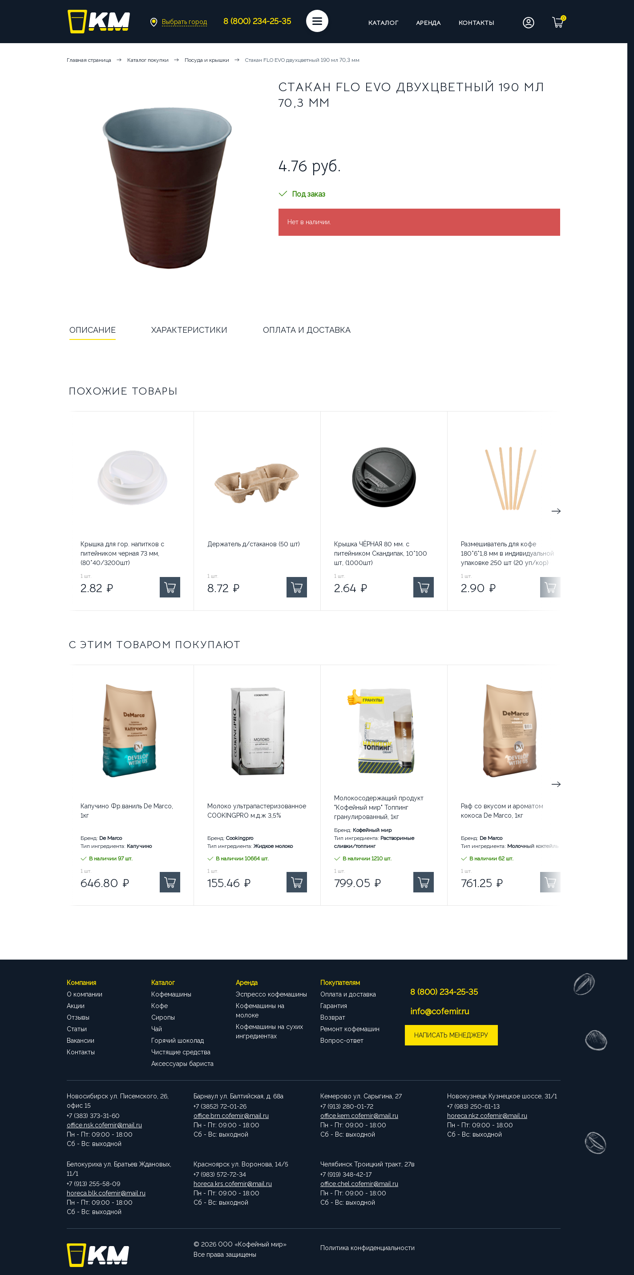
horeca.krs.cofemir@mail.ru (233, 1183)
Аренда (428, 23)
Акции (76, 1005)
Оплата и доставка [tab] (307, 330)
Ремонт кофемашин (350, 1029)
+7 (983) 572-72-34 (220, 1174)
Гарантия (333, 1005)
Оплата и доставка (348, 994)
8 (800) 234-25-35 (445, 992)
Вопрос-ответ (341, 1040)
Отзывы (78, 1017)
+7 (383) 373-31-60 (93, 1115)
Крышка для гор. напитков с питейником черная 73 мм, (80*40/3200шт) (122, 553)
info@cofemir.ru (441, 1011)
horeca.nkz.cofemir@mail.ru (487, 1115)
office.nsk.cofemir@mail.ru (104, 1125)
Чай (156, 1029)
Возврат (332, 1017)
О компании (84, 994)
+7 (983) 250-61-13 (473, 1106)
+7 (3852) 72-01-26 (220, 1106)
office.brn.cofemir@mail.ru (231, 1115)
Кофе (159, 1005)
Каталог (383, 23)
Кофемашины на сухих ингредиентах (269, 1031)
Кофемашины (171, 994)
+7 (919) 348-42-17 (346, 1174)
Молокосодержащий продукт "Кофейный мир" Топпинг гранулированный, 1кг (379, 807)
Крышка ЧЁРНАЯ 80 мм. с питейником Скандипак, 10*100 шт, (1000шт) (380, 553)
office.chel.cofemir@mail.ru (359, 1183)
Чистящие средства (180, 1052)
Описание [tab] (92, 330)
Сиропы (163, 1017)
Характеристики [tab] (189, 330)
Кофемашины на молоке (260, 1010)
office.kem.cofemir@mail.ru (359, 1115)
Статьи (77, 1029)
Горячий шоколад (177, 1040)
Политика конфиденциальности (367, 1244)
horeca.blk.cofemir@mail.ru (106, 1193)
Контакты (476, 23)
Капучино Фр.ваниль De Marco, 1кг (127, 811)
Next (523, 511)
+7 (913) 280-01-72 (346, 1106)
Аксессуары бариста (182, 1063)
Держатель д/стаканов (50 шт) (253, 544)
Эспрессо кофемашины (271, 994)
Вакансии (80, 1040)
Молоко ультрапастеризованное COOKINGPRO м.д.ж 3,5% (256, 811)
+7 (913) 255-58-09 (93, 1183)
